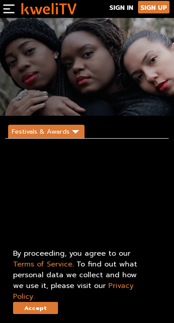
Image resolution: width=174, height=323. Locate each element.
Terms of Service (42, 264)
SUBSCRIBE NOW (26, 101)
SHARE (61, 101)
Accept (35, 308)
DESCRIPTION (92, 101)
